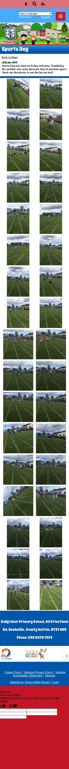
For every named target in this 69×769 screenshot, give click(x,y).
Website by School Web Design (30, 682)
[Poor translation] (13, 706)
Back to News (10, 57)
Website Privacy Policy (38, 672)
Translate (42, 17)
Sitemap (50, 675)
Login (55, 682)
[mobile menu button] (60, 16)
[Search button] (34, 5)
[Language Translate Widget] (35, 13)
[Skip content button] (26, 5)
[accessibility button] (43, 5)
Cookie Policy (12, 672)
